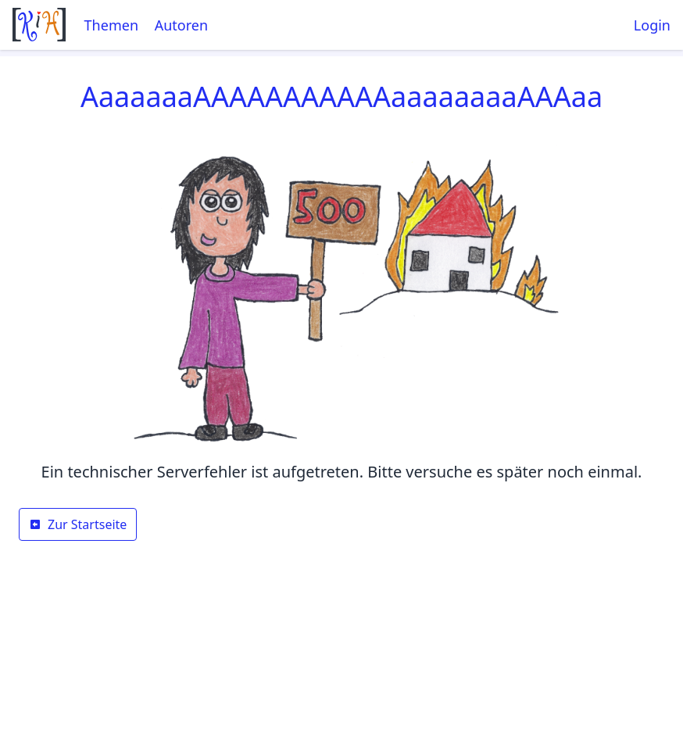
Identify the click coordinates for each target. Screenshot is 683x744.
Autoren (181, 25)
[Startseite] (39, 24)
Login (652, 25)
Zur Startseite (78, 524)
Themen (111, 25)
